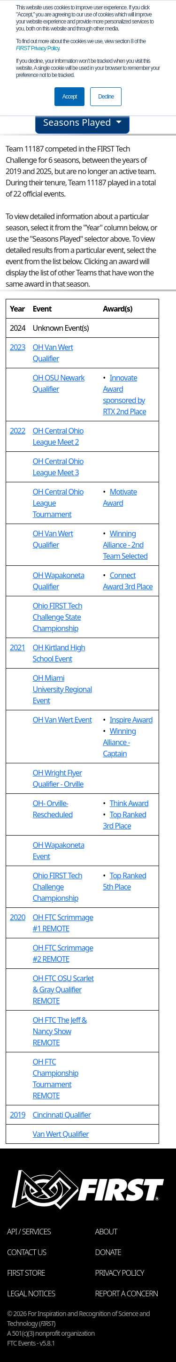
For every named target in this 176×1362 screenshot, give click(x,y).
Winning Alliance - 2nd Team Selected (125, 544)
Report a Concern (126, 1293)
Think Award (129, 803)
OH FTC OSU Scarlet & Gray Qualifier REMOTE (63, 989)
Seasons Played (78, 122)
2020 (17, 917)
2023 (17, 347)
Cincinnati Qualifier (62, 1115)
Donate (108, 1252)
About (106, 1231)
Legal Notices (31, 1293)
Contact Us (26, 1252)
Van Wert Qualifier (61, 1134)
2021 (17, 647)
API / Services (29, 1231)
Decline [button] (106, 96)
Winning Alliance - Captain (119, 742)
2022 (17, 431)
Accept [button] (69, 96)
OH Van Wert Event (62, 720)
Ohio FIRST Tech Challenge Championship (57, 886)
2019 (17, 1115)
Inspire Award (131, 720)
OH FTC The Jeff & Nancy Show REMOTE (60, 1031)
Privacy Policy (37, 48)
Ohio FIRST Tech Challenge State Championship (57, 617)
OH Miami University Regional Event (62, 689)
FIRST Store (26, 1273)
